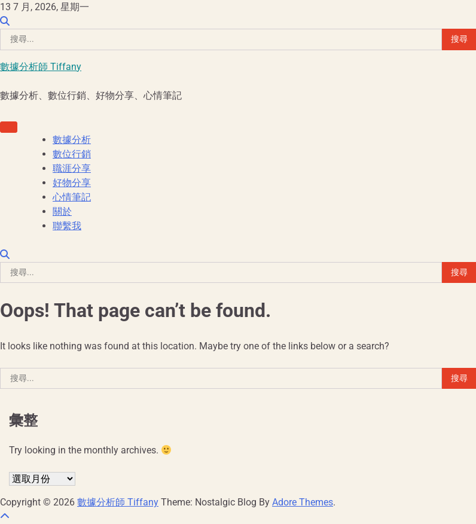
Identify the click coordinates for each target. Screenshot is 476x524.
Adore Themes (302, 502)
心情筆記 (72, 197)
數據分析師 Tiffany (40, 66)
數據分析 (72, 139)
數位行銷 (72, 154)
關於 (62, 211)
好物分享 (72, 182)
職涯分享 (72, 168)
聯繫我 (67, 225)
